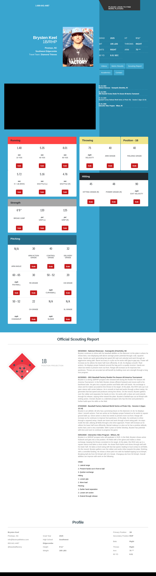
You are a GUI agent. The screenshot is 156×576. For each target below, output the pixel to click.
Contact (119, 73)
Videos (104, 66)
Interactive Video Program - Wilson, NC (122, 107)
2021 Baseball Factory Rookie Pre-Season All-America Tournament (122, 93)
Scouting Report (136, 66)
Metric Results (118, 66)
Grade (110, 167)
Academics (106, 73)
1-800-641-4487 (87, 7)
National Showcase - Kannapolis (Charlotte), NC (122, 87)
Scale (19, 167)
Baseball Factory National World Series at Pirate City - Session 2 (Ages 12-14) (124, 100)
